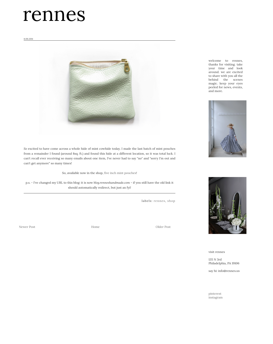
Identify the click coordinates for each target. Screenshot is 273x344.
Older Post (163, 227)
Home (95, 227)
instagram (216, 297)
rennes (159, 201)
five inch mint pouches (120, 173)
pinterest (215, 293)
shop (171, 201)
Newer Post (27, 227)
